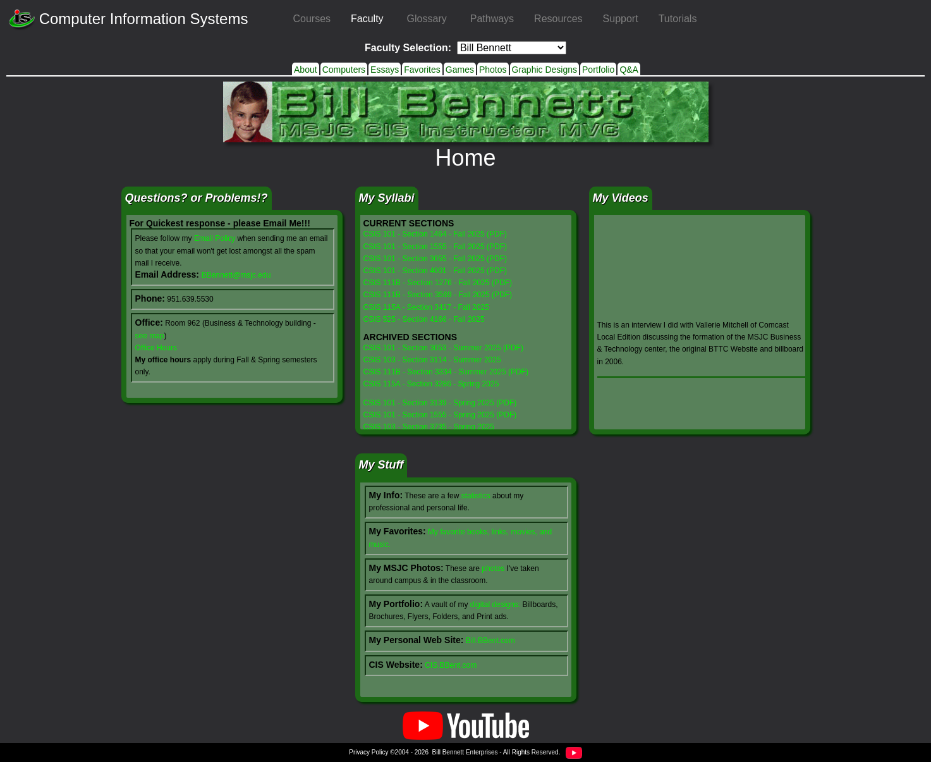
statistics (475, 495)
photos (493, 568)
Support (620, 18)
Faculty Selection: (408, 47)
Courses (312, 18)
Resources (558, 18)
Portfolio (598, 70)
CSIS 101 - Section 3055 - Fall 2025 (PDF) (435, 258)
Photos (493, 70)
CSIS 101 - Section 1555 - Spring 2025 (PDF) (440, 414)
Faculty (367, 18)
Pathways (492, 18)
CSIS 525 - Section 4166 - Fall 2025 (424, 319)
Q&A (628, 70)
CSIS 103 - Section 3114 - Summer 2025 (432, 359)
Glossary (427, 18)
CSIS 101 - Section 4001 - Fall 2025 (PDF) (435, 270)
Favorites (422, 70)
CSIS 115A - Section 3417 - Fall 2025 (426, 307)
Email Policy (214, 238)
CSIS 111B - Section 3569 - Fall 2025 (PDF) (437, 294)
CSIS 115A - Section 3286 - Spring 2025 (431, 383)
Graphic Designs (545, 70)
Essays (384, 70)
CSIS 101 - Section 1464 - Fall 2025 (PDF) (435, 234)
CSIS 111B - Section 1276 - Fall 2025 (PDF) (437, 282)
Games (460, 70)
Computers (343, 70)
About (305, 70)
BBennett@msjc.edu (236, 275)
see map (149, 335)
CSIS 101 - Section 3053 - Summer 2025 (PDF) (443, 347)
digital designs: (495, 604)
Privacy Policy (368, 752)
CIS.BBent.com (451, 665)
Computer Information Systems (128, 19)
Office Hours (156, 347)
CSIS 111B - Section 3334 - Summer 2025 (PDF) (445, 371)
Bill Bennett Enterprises (465, 752)
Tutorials (678, 18)
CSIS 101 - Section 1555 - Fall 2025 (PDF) (435, 246)
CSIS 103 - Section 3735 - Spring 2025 (428, 426)
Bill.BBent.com (490, 640)
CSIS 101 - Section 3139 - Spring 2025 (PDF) (440, 402)
